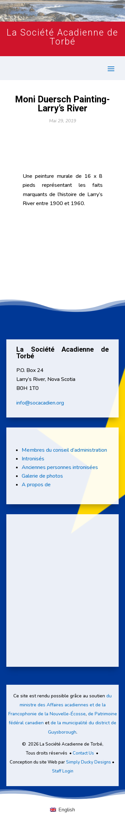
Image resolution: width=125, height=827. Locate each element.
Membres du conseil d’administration (64, 450)
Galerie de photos (42, 476)
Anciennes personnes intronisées (60, 467)
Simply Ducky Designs (88, 762)
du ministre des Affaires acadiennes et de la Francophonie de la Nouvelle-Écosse (60, 705)
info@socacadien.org (40, 403)
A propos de (36, 484)
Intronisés (33, 458)
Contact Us (83, 753)
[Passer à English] (62, 809)
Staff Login (62, 771)
